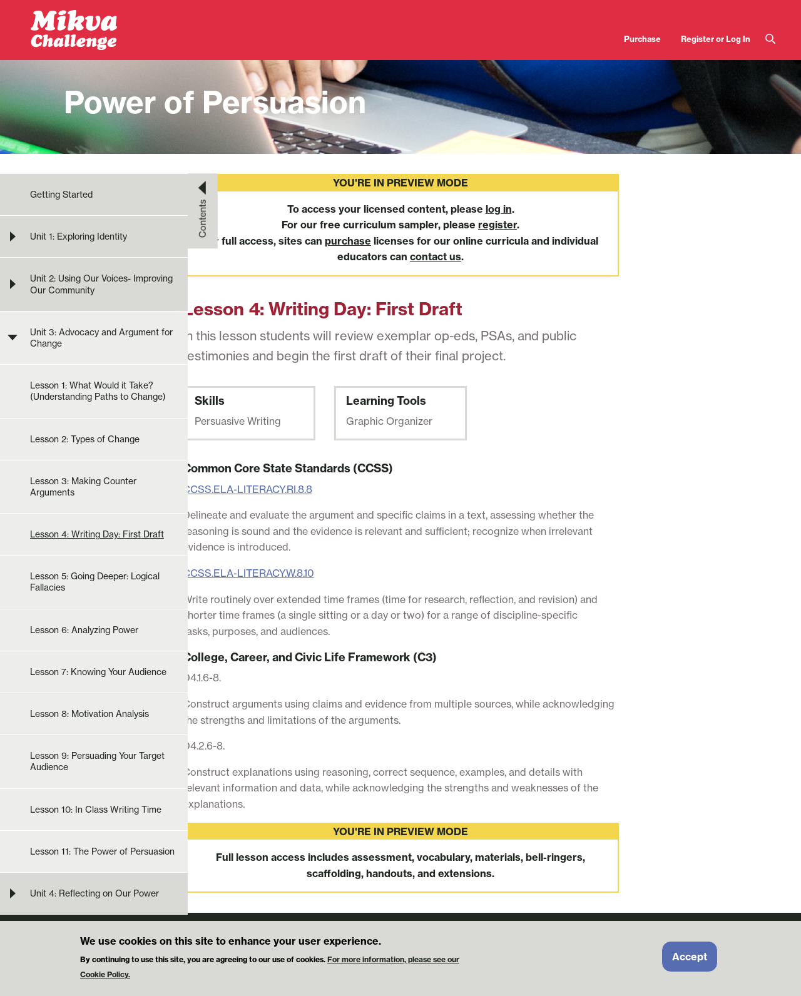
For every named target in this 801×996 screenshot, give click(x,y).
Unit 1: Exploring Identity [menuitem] (78, 236)
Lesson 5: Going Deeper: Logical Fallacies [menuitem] (95, 581)
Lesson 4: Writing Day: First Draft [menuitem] (97, 534)
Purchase (642, 39)
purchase (348, 241)
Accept (689, 961)
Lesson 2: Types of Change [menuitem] (85, 439)
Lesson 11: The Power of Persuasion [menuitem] (102, 851)
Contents (202, 218)
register (497, 224)
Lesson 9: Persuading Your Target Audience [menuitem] (97, 761)
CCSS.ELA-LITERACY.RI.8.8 (247, 489)
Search (770, 39)
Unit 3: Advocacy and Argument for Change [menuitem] (101, 337)
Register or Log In (715, 39)
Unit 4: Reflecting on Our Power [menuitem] (94, 893)
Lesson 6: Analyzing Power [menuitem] (84, 629)
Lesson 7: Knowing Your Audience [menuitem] (98, 671)
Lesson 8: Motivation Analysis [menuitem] (89, 713)
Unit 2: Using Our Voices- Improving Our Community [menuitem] (101, 284)
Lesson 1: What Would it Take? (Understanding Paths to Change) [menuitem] (98, 391)
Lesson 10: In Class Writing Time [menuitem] (95, 809)
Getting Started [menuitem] (61, 194)
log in (499, 209)
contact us (435, 256)
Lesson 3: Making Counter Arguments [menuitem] (83, 486)
